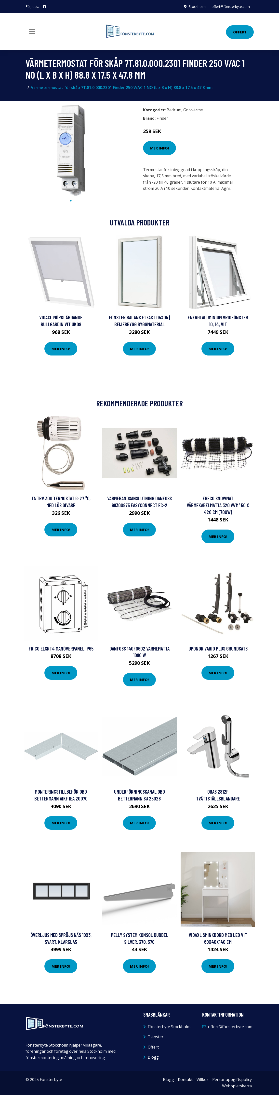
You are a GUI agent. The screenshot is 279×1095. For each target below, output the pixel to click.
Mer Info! (159, 148)
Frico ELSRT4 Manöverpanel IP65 (61, 648)
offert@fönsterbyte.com (231, 6)
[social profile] (44, 6)
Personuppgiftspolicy (232, 1079)
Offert (240, 32)
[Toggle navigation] (32, 31)
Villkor (202, 1079)
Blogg (153, 1057)
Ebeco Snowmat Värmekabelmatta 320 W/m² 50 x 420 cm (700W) (218, 505)
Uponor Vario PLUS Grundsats (218, 648)
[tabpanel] (71, 150)
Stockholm (197, 6)
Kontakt (185, 1079)
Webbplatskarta (237, 1086)
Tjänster (155, 1036)
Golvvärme (193, 110)
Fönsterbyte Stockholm (169, 1026)
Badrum (174, 110)
